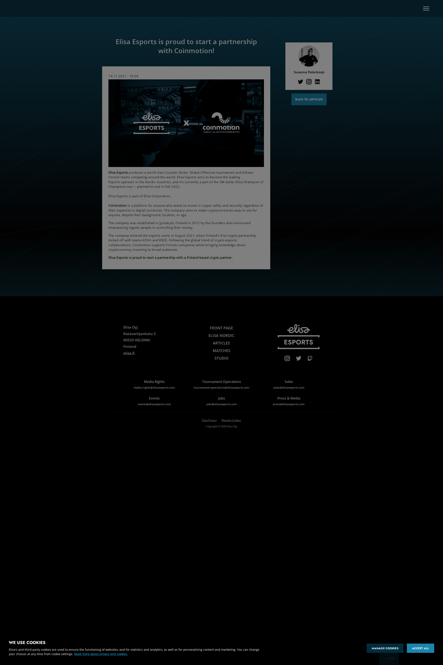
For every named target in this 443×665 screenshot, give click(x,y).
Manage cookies (385, 648)
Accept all (420, 648)
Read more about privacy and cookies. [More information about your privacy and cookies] (101, 654)
